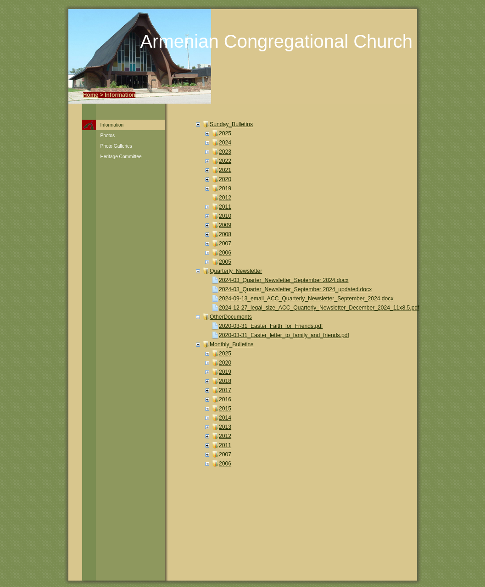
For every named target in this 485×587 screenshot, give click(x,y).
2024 (225, 142)
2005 (225, 262)
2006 (225, 252)
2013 (225, 427)
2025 (225, 133)
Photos (107, 135)
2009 (225, 225)
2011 (225, 207)
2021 (225, 170)
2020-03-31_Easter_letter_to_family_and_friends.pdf (284, 335)
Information (112, 124)
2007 (225, 243)
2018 (225, 381)
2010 (225, 216)
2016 (225, 399)
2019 (225, 188)
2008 (225, 234)
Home (91, 95)
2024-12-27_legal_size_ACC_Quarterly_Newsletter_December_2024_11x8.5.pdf (319, 308)
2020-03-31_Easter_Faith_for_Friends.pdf (271, 326)
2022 (225, 161)
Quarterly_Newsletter (236, 271)
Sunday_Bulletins (231, 124)
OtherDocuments (231, 317)
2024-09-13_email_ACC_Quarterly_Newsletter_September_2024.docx (306, 298)
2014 (225, 418)
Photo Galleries (116, 146)
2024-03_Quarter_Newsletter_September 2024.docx (283, 280)
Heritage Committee (121, 156)
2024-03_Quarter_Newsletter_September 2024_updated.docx (295, 289)
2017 (225, 390)
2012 (225, 197)
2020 (225, 179)
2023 (225, 152)
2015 (225, 408)
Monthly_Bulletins (231, 344)
